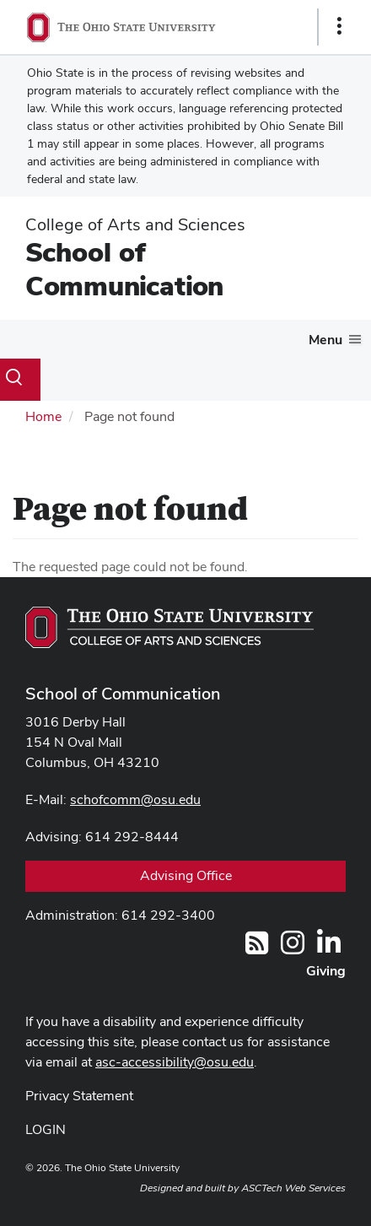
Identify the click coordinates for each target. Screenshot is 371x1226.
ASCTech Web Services (293, 1188)
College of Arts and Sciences (135, 224)
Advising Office (186, 875)
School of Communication (124, 269)
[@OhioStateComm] (292, 948)
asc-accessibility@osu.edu (174, 1062)
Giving (326, 971)
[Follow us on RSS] (256, 948)
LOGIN (45, 1129)
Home (43, 416)
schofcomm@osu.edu (135, 799)
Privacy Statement (79, 1095)
